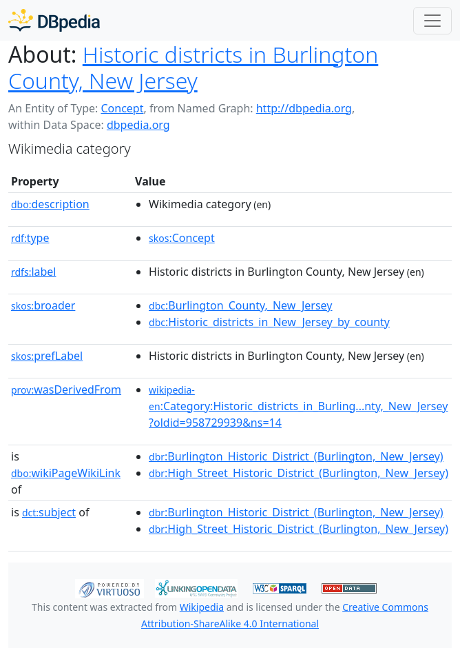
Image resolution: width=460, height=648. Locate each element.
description (50, 204)
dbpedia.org (138, 124)
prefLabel (47, 355)
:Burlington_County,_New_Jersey (240, 305)
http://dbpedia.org (304, 108)
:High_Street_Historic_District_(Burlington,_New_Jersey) (298, 472)
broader (43, 305)
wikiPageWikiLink (66, 472)
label (33, 271)
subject (49, 512)
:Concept (182, 237)
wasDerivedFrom (66, 389)
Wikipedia (202, 607)
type (30, 237)
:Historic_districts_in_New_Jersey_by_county (269, 322)
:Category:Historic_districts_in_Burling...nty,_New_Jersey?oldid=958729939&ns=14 (298, 406)
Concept (122, 108)
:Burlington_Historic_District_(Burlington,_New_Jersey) (296, 456)
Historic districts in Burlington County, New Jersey (193, 67)
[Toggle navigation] (432, 20)
